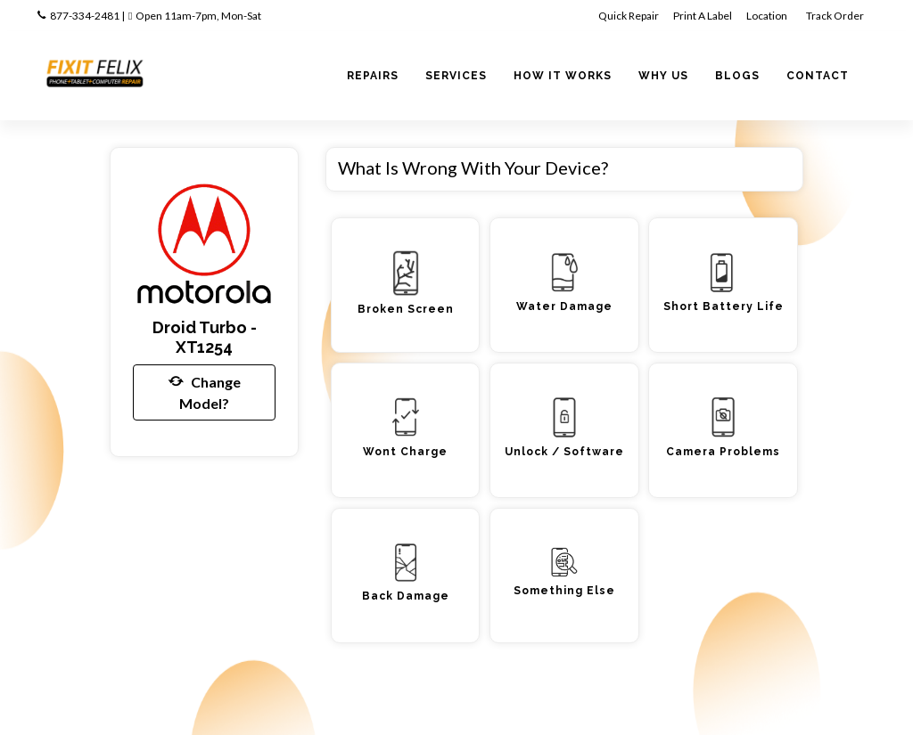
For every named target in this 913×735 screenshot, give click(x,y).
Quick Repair (628, 15)
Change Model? (205, 391)
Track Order (836, 15)
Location (767, 15)
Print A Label (702, 15)
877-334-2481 (84, 15)
